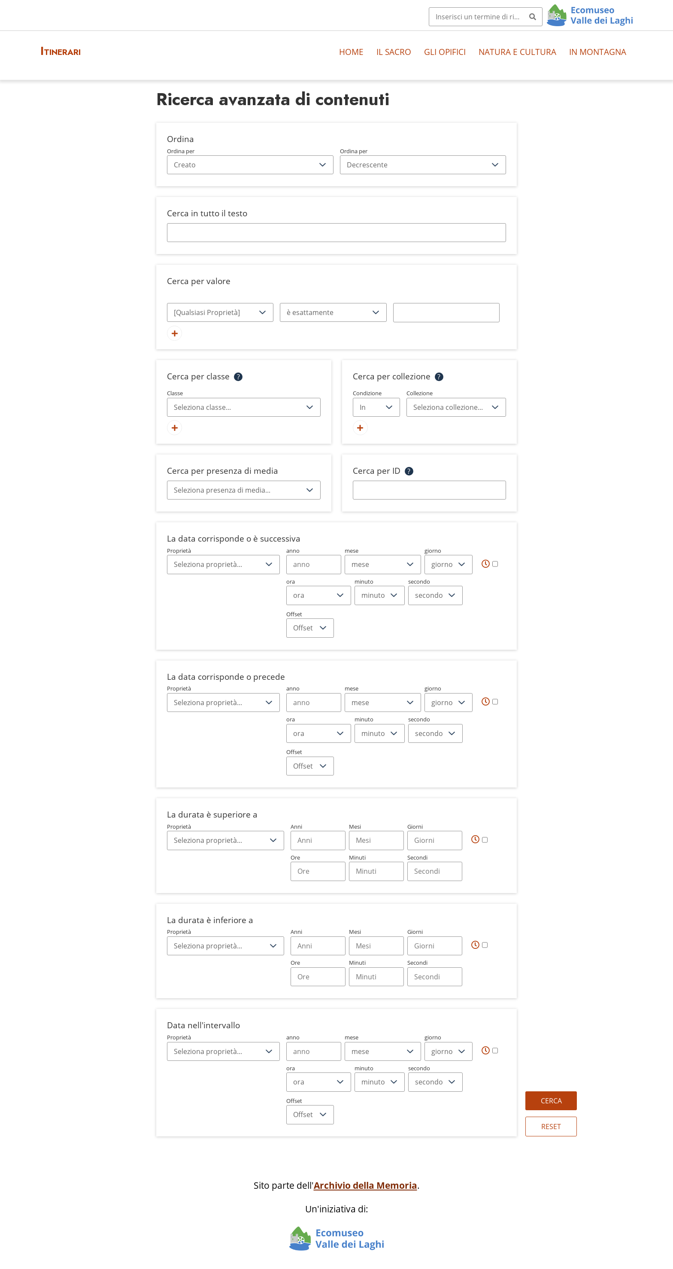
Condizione (376, 403)
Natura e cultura (517, 52)
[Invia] (533, 16)
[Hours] (318, 871)
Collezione (456, 403)
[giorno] (448, 564)
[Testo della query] (446, 312)
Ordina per (250, 161)
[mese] (383, 564)
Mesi (376, 836)
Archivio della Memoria (365, 1185)
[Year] (313, 564)
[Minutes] (376, 871)
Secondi (434, 867)
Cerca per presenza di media (222, 470)
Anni (318, 836)
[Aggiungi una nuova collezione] (360, 427)
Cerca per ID (376, 470)
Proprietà (223, 560)
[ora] (318, 595)
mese (383, 560)
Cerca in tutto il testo (207, 213)
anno (313, 560)
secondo (435, 591)
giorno (448, 560)
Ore (318, 867)
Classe (244, 403)
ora (318, 591)
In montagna (597, 52)
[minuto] (380, 595)
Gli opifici (445, 52)
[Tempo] (490, 563)
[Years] (318, 840)
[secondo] (435, 595)
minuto (380, 591)
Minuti (376, 867)
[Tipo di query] (333, 312)
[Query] (486, 16)
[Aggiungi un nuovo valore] (174, 333)
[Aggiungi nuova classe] (174, 427)
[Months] (376, 840)
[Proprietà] (220, 312)
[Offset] (310, 627)
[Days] (434, 840)
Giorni (434, 836)
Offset (310, 624)
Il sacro (393, 52)
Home (351, 52)
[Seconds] (434, 871)
